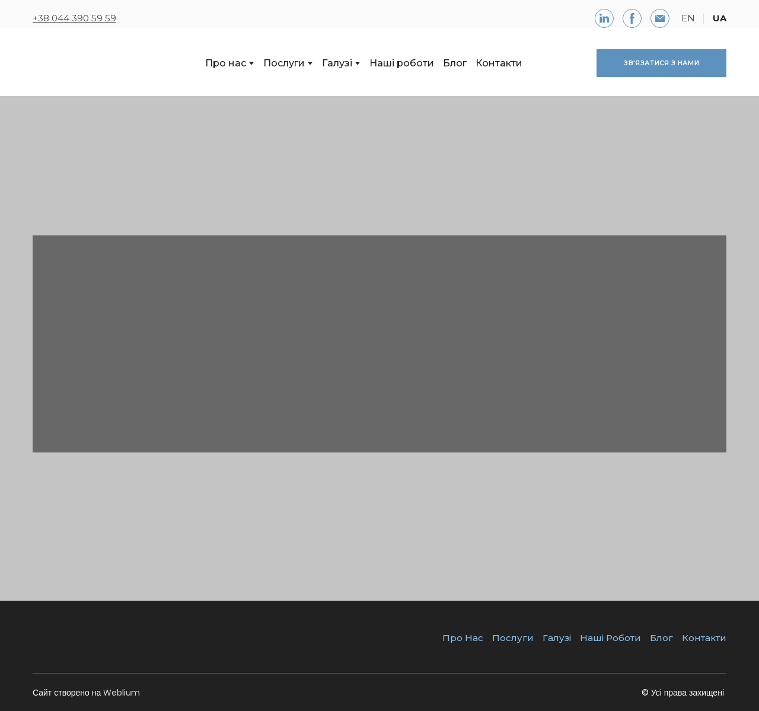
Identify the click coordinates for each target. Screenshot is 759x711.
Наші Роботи (610, 637)
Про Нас (462, 637)
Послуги (284, 63)
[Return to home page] (87, 63)
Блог (455, 63)
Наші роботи (401, 63)
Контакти (499, 63)
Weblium (121, 693)
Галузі (337, 63)
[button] (604, 18)
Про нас (225, 63)
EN (688, 18)
